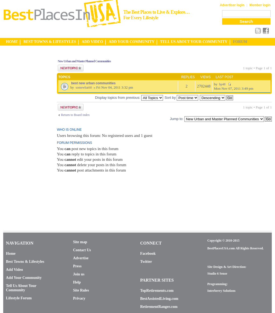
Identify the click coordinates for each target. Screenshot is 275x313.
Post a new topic (71, 68)
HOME (12, 42)
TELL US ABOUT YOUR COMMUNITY (193, 42)
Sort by (181, 98)
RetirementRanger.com (159, 307)
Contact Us (82, 250)
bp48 (222, 84)
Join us (78, 274)
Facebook (148, 254)
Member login (259, 5)
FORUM (240, 42)
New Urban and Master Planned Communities (84, 61)
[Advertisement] (24, 135)
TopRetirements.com (156, 291)
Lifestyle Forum (19, 298)
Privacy (79, 298)
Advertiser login (232, 5)
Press (77, 266)
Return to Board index (75, 115)
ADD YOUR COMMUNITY (132, 42)
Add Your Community (24, 278)
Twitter (146, 262)
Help (77, 282)
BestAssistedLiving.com (159, 299)
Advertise (81, 258)
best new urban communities (93, 83)
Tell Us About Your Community (21, 288)
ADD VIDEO (92, 42)
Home (11, 254)
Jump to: (176, 119)
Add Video (14, 270)
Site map (80, 242)
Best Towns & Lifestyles (25, 262)
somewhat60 (83, 87)
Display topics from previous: (129, 98)
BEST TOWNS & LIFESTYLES (49, 42)
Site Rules (81, 290)
